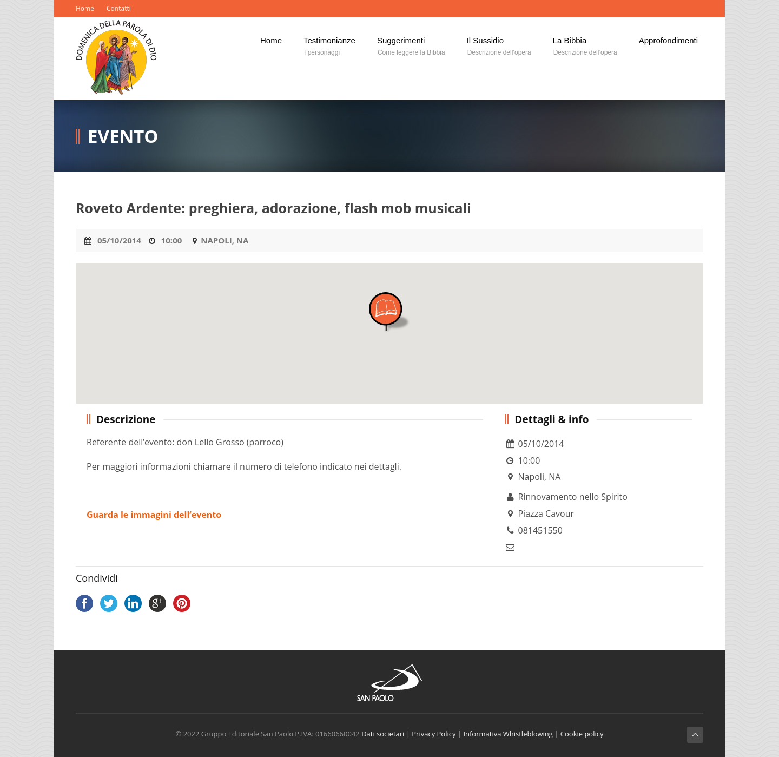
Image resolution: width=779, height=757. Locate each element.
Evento (123, 136)
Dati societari (382, 734)
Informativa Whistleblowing (508, 734)
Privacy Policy (433, 734)
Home (85, 8)
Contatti (119, 8)
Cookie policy (582, 734)
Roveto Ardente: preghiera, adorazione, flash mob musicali (273, 208)
